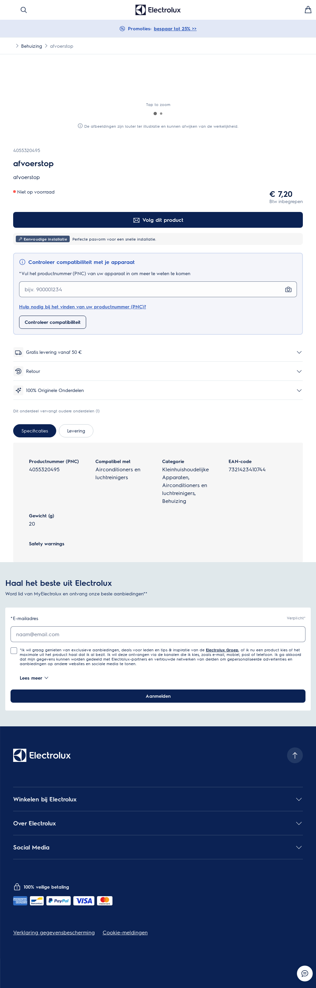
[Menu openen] (8, 10)
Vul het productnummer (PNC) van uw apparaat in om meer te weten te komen (104, 273)
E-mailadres (24, 618)
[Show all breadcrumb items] (10, 45)
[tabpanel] (158, 502)
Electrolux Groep (222, 649)
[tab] (34, 430)
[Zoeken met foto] (288, 289)
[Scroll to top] (295, 755)
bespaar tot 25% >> (175, 28)
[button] (155, 113)
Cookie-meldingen (125, 932)
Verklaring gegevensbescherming (54, 932)
